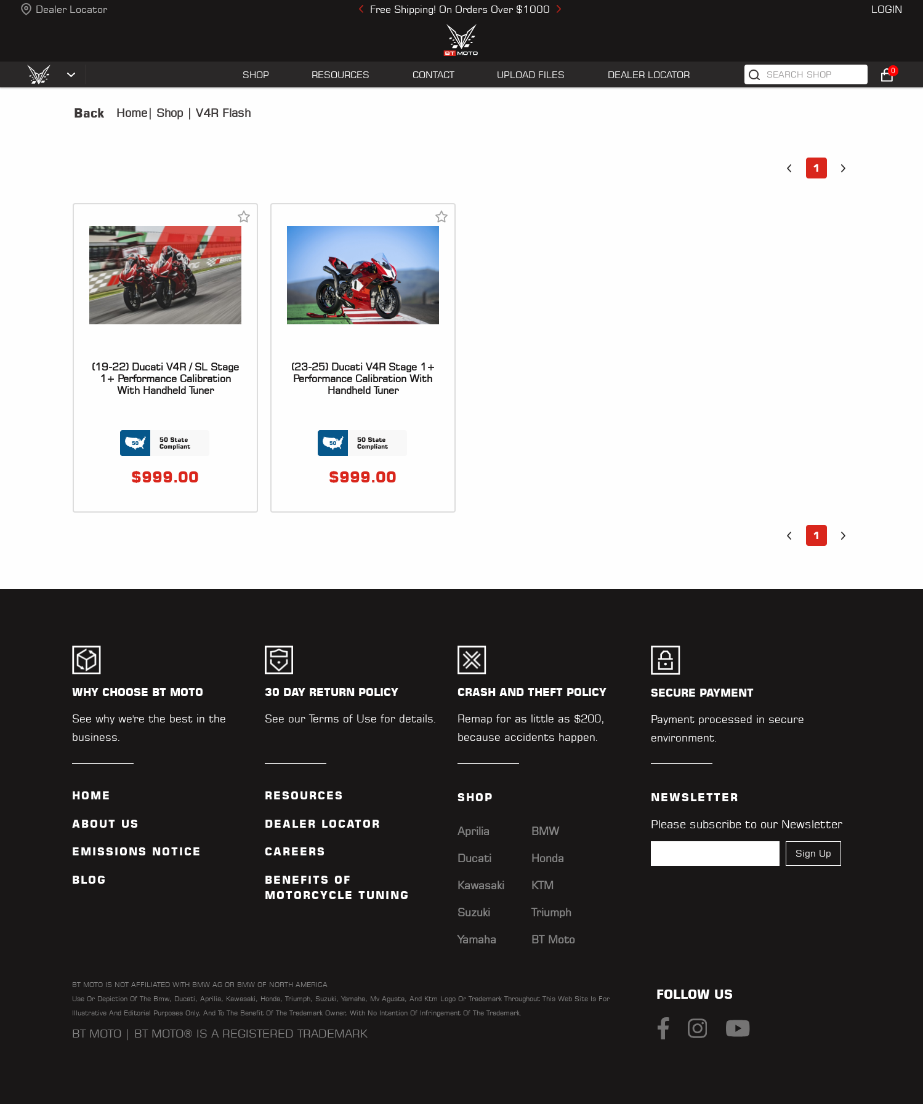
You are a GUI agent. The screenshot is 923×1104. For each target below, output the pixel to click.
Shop (168, 113)
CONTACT (433, 75)
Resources (304, 796)
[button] (789, 168)
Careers (295, 852)
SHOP (256, 75)
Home (131, 113)
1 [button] (816, 168)
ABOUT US (105, 824)
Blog (89, 880)
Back (89, 113)
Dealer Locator (71, 9)
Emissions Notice (136, 852)
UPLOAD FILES (531, 75)
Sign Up (813, 853)
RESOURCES (340, 75)
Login (886, 9)
